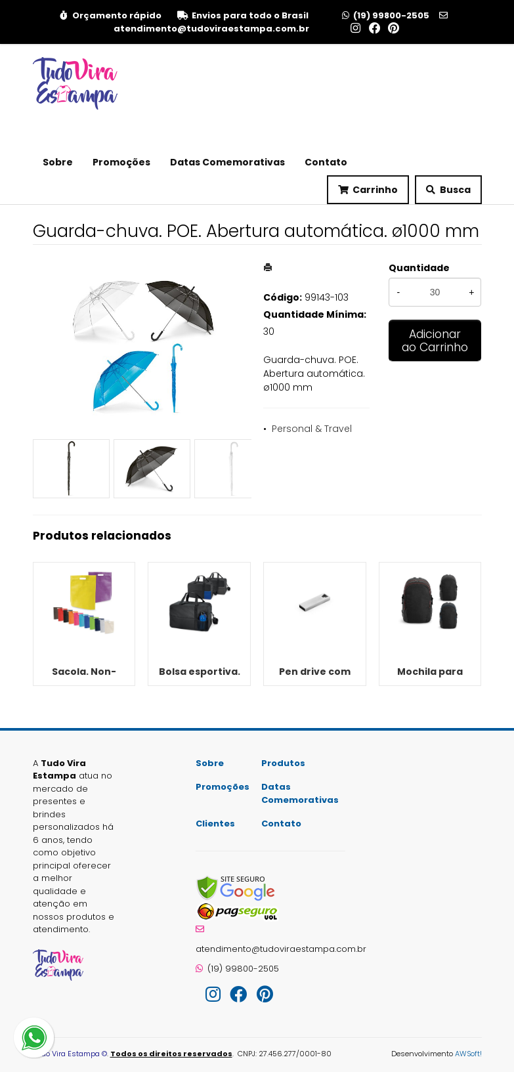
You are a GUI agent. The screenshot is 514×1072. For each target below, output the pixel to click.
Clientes (215, 823)
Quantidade (419, 267)
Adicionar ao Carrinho (435, 340)
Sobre (58, 162)
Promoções (121, 162)
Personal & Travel (312, 428)
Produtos (283, 763)
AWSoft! (468, 1053)
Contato (326, 162)
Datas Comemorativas (227, 162)
